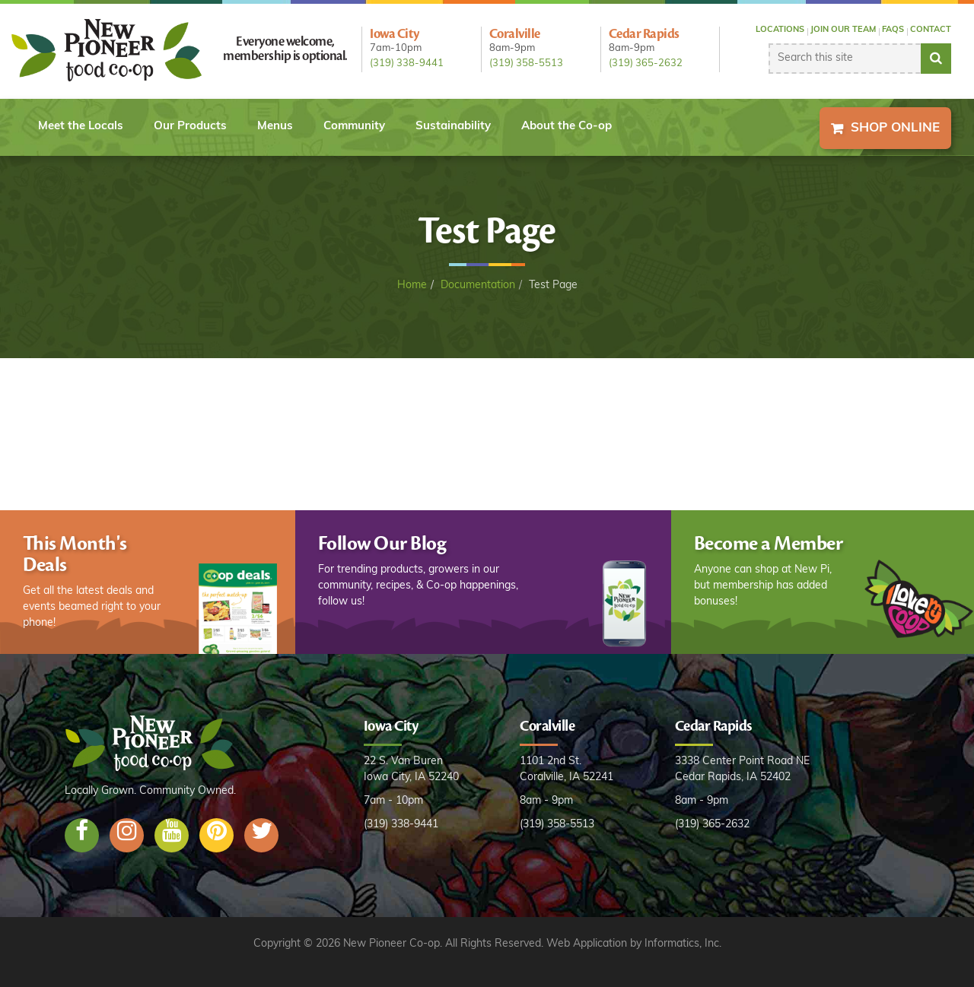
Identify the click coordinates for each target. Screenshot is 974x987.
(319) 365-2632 (646, 63)
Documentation (478, 285)
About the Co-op (566, 126)
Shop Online (895, 128)
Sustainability (453, 126)
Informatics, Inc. (683, 944)
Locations (780, 30)
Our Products (190, 126)
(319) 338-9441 (407, 63)
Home (412, 285)
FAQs (893, 30)
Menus (275, 126)
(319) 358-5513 (526, 63)
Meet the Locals (80, 126)
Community (354, 126)
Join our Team (843, 30)
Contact (930, 30)
